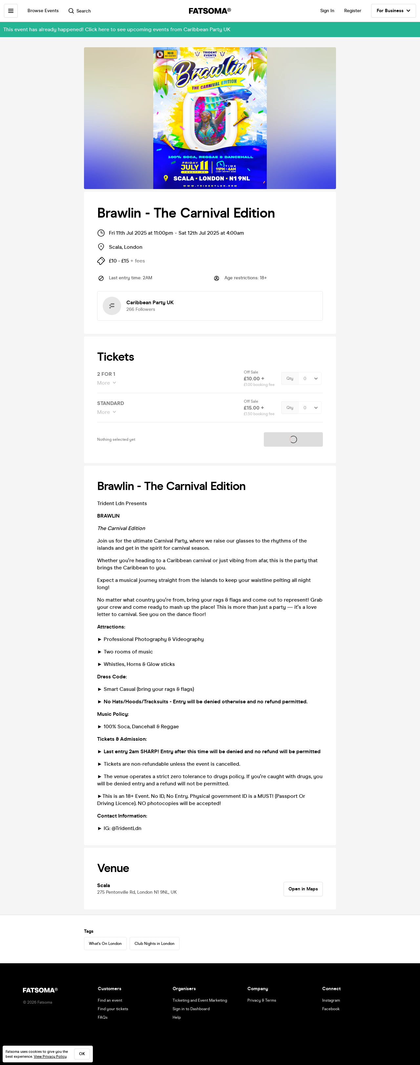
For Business (393, 11)
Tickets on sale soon (293, 439)
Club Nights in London (155, 943)
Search (80, 11)
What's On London (105, 943)
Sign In (327, 10)
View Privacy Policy (50, 1056)
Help (177, 1017)
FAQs (103, 1017)
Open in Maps (303, 889)
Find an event (110, 1000)
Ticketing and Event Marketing (200, 1000)
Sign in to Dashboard (191, 1009)
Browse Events (43, 10)
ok (82, 1054)
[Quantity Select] (310, 378)
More (104, 383)
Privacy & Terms (261, 1000)
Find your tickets (113, 1009)
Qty (289, 378)
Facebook (331, 1009)
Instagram (331, 1000)
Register (352, 10)
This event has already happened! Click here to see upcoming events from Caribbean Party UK (116, 29)
